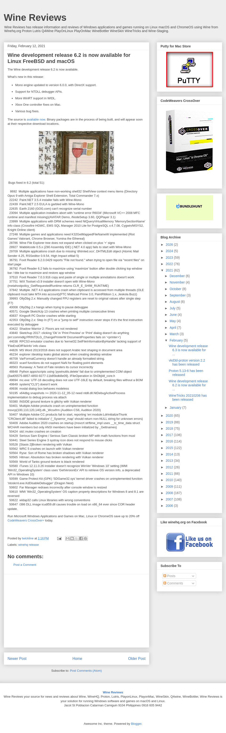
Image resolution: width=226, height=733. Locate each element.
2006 (170, 506)
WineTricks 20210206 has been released (188, 397)
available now (36, 119)
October (176, 289)
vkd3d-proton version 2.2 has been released (187, 362)
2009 (170, 486)
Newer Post (17, 659)
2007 (170, 499)
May (173, 321)
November (178, 282)
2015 (170, 448)
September (178, 295)
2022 (170, 264)
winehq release (28, 544)
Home (77, 659)
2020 (170, 415)
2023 (170, 257)
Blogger (136, 723)
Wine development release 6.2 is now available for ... (188, 385)
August (175, 302)
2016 (170, 441)
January (176, 407)
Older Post (136, 659)
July (173, 308)
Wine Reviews (35, 17)
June (174, 315)
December (178, 276)
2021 (170, 270)
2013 (170, 460)
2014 (170, 454)
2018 (170, 428)
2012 (170, 467)
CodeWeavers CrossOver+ (26, 520)
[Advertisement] (76, 611)
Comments (173, 583)
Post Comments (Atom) (86, 670)
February (177, 340)
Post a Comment (24, 564)
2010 (170, 480)
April (173, 327)
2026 (170, 244)
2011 (170, 473)
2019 (170, 422)
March (175, 334)
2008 (170, 493)
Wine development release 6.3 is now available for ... (188, 350)
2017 (170, 435)
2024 (170, 251)
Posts (169, 576)
